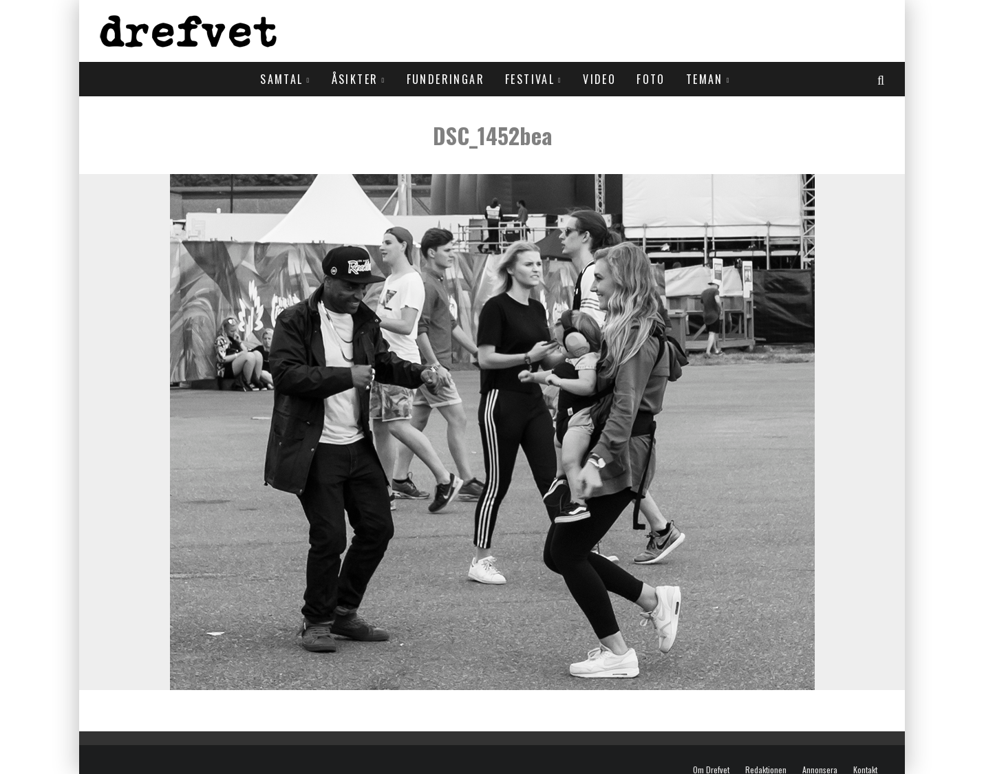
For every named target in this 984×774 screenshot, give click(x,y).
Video (599, 79)
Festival (530, 79)
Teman (704, 79)
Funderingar (445, 79)
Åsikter (355, 79)
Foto (651, 79)
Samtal (281, 79)
